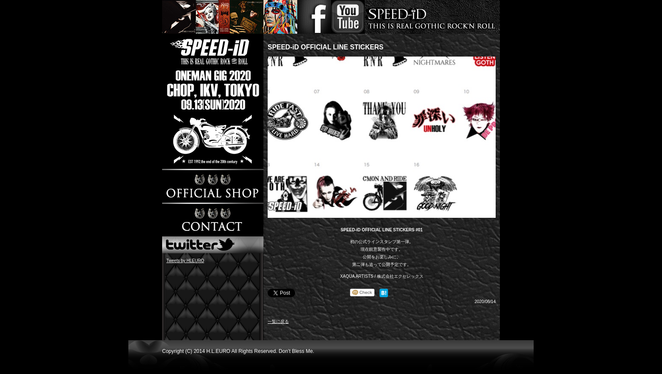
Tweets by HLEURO (185, 260)
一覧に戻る (278, 321)
